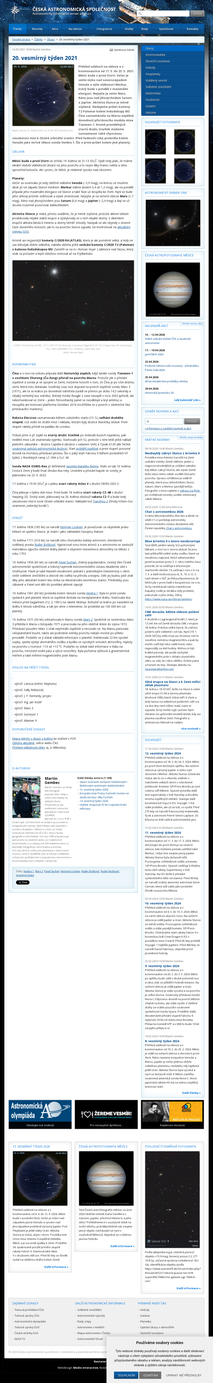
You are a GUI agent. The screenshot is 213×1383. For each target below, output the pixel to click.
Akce (55, 29)
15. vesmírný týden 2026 (94, 789)
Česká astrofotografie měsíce (169, 255)
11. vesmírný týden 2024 (163, 833)
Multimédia (153, 93)
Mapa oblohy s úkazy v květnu (32, 739)
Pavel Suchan (67, 562)
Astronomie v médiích (90, 1327)
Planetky (145, 1321)
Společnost (166, 29)
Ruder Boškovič (110, 871)
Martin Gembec (42, 49)
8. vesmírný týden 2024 (162, 1041)
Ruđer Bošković (45, 545)
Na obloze (75, 29)
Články (17, 29)
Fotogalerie (104, 29)
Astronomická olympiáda (30, 1321)
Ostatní (150, 106)
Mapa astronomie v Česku (93, 1333)
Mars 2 (88, 619)
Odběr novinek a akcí (162, 411)
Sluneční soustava (158, 61)
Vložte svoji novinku (191, 437)
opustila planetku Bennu (82, 466)
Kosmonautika (155, 55)
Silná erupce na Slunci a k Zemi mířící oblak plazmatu (172, 683)
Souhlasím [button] (126, 1375)
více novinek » (191, 728)
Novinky (37, 29)
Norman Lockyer (71, 527)
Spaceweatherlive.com (159, 669)
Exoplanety (153, 74)
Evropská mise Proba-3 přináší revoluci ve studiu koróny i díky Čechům (104, 795)
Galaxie (145, 1315)
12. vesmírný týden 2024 (163, 753)
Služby (129, 29)
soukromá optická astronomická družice (39, 449)
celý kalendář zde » (187, 400)
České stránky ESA (26, 1333)
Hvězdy (150, 67)
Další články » (191, 1093)
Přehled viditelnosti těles (28, 747)
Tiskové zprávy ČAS (27, 1315)
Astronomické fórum (90, 1339)
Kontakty (192, 29)
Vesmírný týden (25, 875)
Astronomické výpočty (91, 1315)
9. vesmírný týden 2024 (162, 966)
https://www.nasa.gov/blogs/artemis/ (168, 599)
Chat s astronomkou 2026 (164, 512)
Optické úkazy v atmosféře (157, 1327)
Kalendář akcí (156, 326)
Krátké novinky (157, 440)
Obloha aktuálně (23, 743)
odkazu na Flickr (190, 490)
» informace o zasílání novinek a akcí (168, 428)
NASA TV (20, 1339)
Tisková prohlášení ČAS (29, 1310)
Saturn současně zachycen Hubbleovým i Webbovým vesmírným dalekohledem (104, 783)
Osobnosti (153, 100)
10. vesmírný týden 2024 (163, 903)
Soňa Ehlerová (174, 507)
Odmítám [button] (150, 1375)
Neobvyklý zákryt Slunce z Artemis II (172, 453)
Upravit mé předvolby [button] (183, 1375)
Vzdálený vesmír (156, 80)
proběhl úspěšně (87, 449)
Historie (151, 113)
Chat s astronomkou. (179, 528)
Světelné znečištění (158, 87)
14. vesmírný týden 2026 (94, 801)
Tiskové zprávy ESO (27, 1327)
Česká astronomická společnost (38, 1352)
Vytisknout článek (124, 50)
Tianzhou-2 (100, 501)
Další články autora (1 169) (94, 778)
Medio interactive (85, 1368)
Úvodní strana (21, 39)
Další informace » (56, 1267)
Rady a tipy (84, 1321)
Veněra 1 (92, 593)
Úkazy (51, 39)
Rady (144, 29)
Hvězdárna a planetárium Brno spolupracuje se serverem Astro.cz (103, 1352)
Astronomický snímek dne (166, 193)
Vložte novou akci (192, 323)
